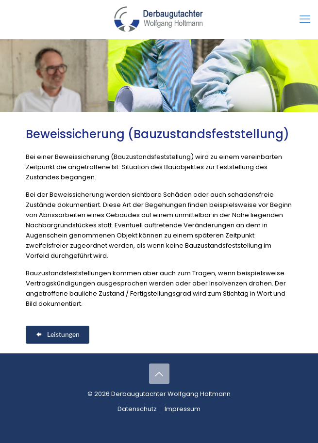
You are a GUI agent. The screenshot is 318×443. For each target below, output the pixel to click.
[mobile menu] (305, 19)
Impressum (183, 408)
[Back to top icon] (159, 374)
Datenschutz (137, 408)
